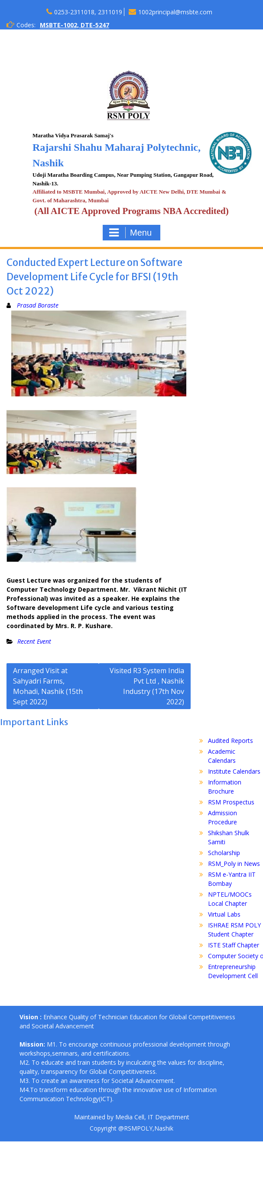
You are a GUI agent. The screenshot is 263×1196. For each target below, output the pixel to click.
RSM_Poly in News (234, 863)
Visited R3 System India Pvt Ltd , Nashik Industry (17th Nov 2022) (147, 686)
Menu (130, 232)
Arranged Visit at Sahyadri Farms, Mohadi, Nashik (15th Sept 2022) (48, 686)
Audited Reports (230, 740)
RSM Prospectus (231, 802)
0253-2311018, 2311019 (88, 12)
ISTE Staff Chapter (233, 945)
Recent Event (34, 641)
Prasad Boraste (37, 305)
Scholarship (224, 853)
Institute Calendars (234, 771)
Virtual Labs (224, 914)
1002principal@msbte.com (175, 12)
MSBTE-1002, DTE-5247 (74, 25)
